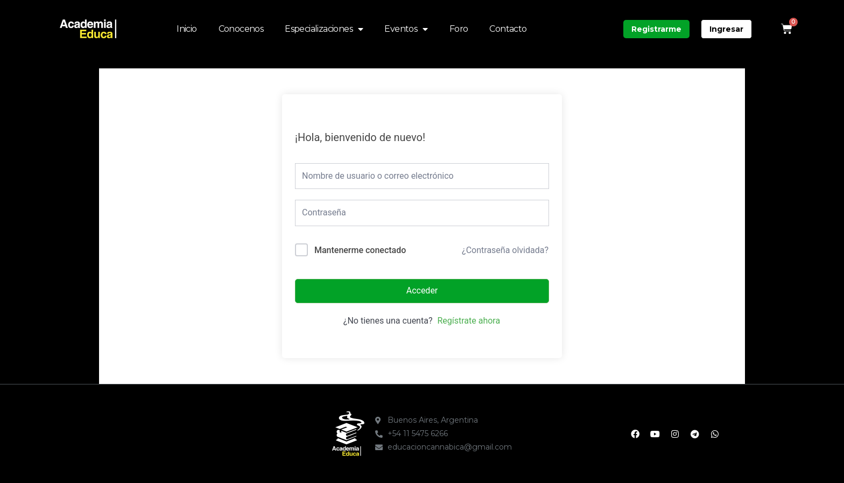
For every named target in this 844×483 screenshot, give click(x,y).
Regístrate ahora (468, 321)
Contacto (507, 29)
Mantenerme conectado (360, 250)
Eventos (405, 29)
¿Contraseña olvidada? (505, 250)
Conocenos (241, 29)
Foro (458, 29)
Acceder (422, 290)
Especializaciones (324, 29)
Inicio (186, 29)
